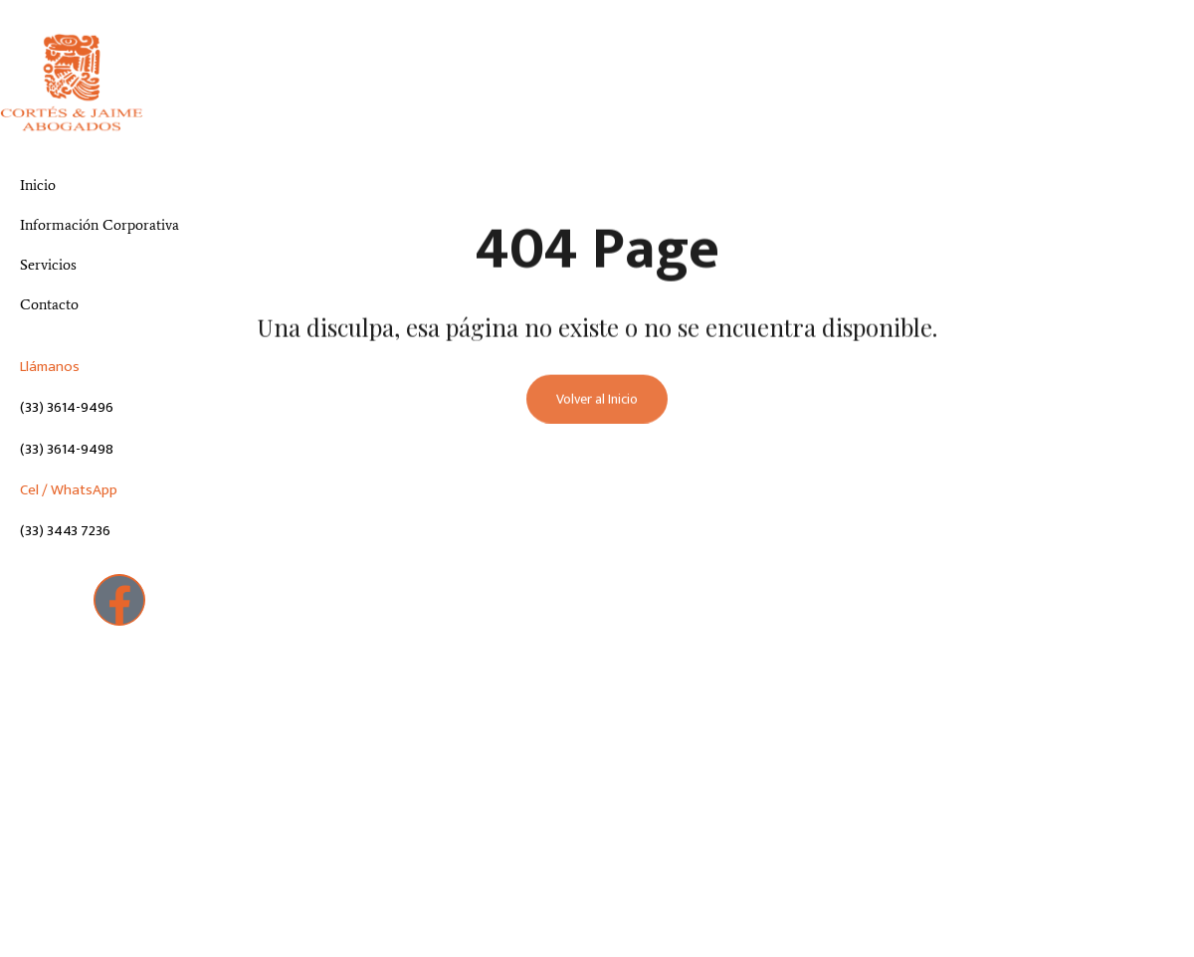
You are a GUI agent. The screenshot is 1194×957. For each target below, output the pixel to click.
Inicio (38, 185)
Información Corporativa (99, 225)
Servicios (48, 265)
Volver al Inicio (597, 401)
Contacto (49, 304)
